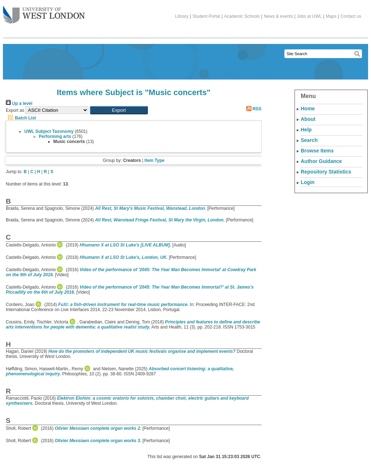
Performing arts (55, 136)
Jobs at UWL (309, 16)
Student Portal (206, 16)
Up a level (19, 103)
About (308, 119)
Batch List (21, 118)
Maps (331, 16)
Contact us (351, 16)
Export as (15, 110)
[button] (119, 110)
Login (307, 182)
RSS (253, 108)
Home (308, 108)
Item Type (154, 160)
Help (306, 129)
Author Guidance (321, 161)
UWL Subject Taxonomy (49, 131)
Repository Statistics (326, 172)
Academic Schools (242, 16)
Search (309, 140)
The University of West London (44, 12)
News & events (278, 16)
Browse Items (317, 151)
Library (181, 16)
